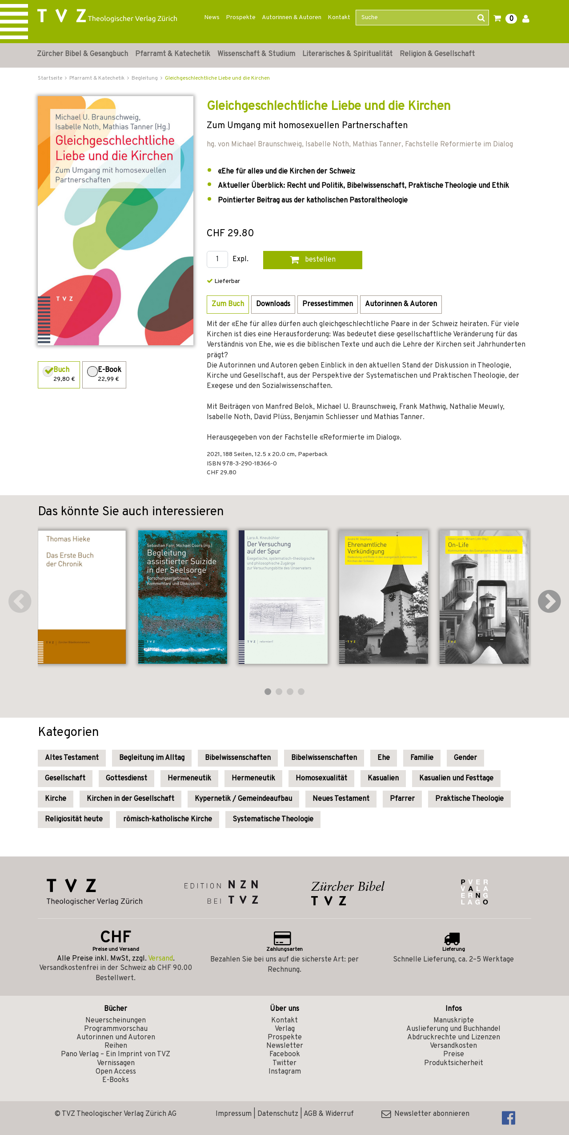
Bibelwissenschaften (238, 758)
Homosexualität (321, 778)
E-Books (115, 1080)
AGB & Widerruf (329, 1114)
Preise (453, 1054)
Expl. (240, 259)
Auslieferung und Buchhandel (453, 1029)
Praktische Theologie (469, 799)
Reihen (115, 1046)
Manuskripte (453, 1020)
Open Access (116, 1071)
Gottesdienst (126, 778)
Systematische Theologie (272, 819)
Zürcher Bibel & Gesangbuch (82, 54)
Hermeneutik (189, 778)
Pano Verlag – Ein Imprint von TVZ (115, 1054)
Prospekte (241, 17)
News (212, 17)
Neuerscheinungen (115, 1020)
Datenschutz (277, 1114)
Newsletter (284, 1046)
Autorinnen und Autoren (115, 1037)
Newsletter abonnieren (425, 1114)
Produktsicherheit (453, 1063)
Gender (465, 758)
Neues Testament (341, 799)
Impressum (234, 1114)
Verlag (285, 1029)
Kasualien (383, 778)
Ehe (383, 758)
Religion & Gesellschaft (437, 54)
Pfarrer (402, 799)
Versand (160, 958)
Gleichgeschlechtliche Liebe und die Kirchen (217, 78)
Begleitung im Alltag (151, 758)
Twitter (284, 1063)
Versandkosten (453, 1046)
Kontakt (339, 17)
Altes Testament (72, 758)
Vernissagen (116, 1063)
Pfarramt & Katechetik (172, 54)
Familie (421, 758)
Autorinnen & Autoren (291, 17)
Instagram (284, 1071)
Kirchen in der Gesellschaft (130, 799)
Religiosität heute (74, 819)
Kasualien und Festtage (456, 778)
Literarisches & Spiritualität (347, 54)
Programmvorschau (116, 1029)
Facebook (284, 1054)
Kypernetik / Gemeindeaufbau (243, 799)
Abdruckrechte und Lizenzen (453, 1037)
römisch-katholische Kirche (167, 819)
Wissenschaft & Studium (256, 54)
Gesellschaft (65, 778)
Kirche (55, 799)
